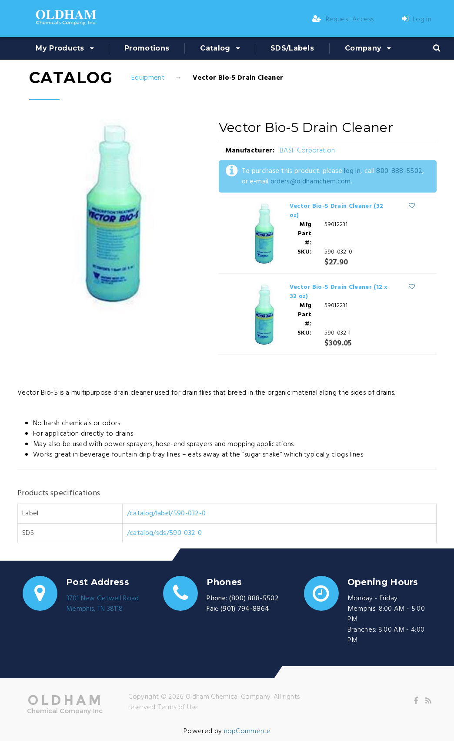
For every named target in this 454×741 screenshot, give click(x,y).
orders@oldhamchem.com (310, 181)
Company (363, 48)
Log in (416, 19)
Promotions (146, 48)
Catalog (215, 48)
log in (352, 171)
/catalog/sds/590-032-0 (164, 533)
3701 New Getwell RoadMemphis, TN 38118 (102, 604)
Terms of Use (178, 707)
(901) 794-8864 (244, 609)
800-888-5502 (399, 171)
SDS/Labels (292, 48)
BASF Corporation (307, 150)
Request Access (343, 19)
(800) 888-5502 (254, 598)
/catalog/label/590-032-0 (166, 513)
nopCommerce (247, 731)
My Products (60, 48)
